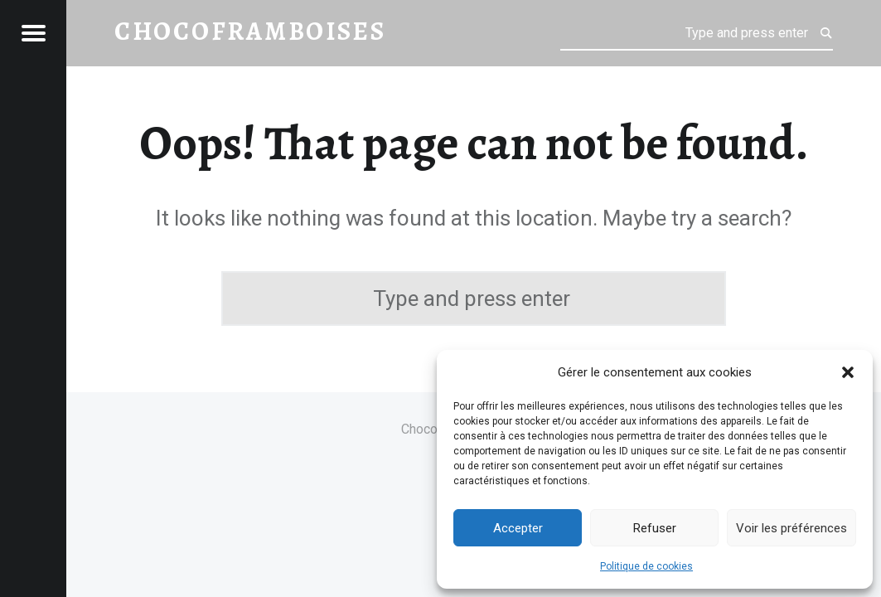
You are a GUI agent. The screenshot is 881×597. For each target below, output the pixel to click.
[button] (848, 372)
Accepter (518, 528)
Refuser (654, 528)
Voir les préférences (791, 528)
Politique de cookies (646, 566)
